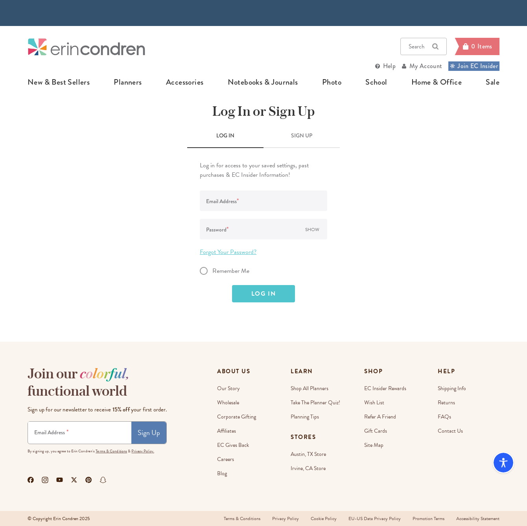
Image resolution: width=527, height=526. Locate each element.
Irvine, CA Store (308, 468)
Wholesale (228, 402)
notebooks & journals (263, 82)
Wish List (374, 402)
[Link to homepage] (87, 46)
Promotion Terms (428, 518)
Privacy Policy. (142, 451)
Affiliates (226, 431)
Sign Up (149, 432)
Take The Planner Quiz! (315, 402)
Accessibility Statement (477, 518)
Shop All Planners (309, 388)
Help (389, 65)
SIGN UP (301, 135)
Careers (225, 459)
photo (331, 82)
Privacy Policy (285, 518)
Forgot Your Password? (228, 252)
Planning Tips (305, 417)
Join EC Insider (474, 65)
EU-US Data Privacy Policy (374, 518)
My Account (425, 65)
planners (128, 82)
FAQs (444, 417)
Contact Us (450, 431)
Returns (446, 402)
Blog (222, 473)
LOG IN (225, 135)
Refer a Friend (380, 417)
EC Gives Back (233, 445)
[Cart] (477, 46)
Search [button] (424, 46)
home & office (436, 82)
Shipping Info (452, 388)
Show (312, 229)
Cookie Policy (324, 518)
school (376, 82)
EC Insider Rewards (385, 388)
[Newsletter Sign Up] (79, 433)
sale (492, 82)
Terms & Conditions (111, 451)
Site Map (373, 445)
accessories (184, 82)
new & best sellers (59, 82)
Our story (228, 388)
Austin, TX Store (308, 454)
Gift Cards (375, 431)
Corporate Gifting (236, 417)
